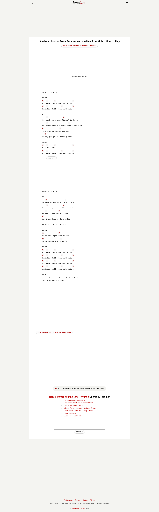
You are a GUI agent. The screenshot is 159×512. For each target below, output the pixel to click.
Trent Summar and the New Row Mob (69, 397)
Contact (77, 500)
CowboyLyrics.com (78, 508)
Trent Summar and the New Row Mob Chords (79, 45)
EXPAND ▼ (79, 432)
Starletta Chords (70, 413)
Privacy (92, 500)
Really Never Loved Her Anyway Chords (78, 411)
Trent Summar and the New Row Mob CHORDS (54, 332)
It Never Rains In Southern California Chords (80, 408)
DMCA (85, 500)
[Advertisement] (79, 20)
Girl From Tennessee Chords (74, 400)
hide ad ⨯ (51, 158)
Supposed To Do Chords (73, 416)
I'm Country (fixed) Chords (73, 405)
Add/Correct (68, 500)
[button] (32, 2)
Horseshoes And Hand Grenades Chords (78, 403)
